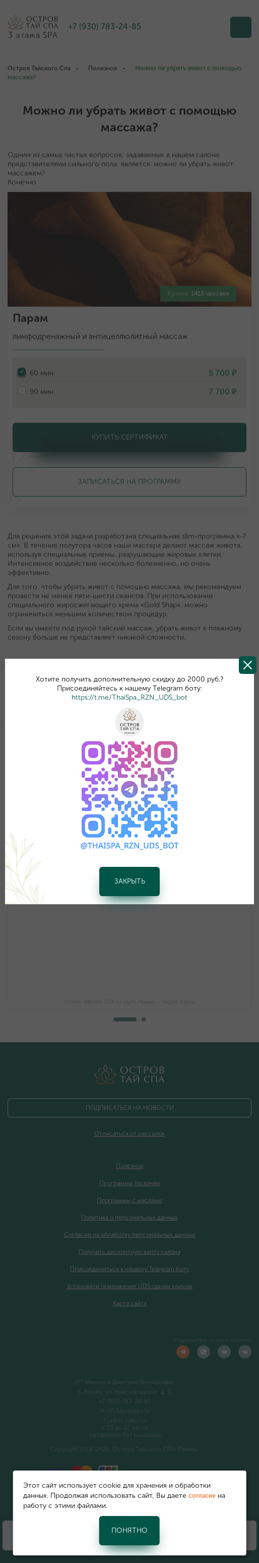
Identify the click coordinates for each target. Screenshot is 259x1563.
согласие (202, 1495)
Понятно (129, 1530)
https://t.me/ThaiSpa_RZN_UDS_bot (129, 697)
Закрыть (129, 881)
